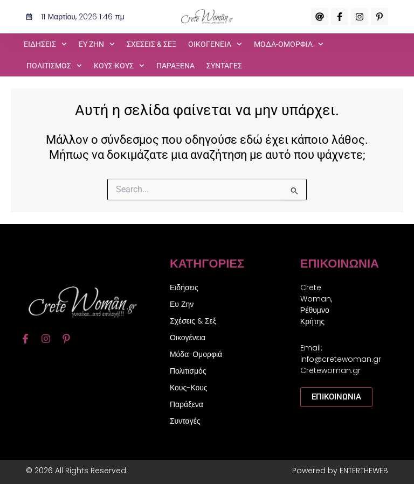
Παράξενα (175, 65)
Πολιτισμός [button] (54, 66)
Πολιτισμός (188, 371)
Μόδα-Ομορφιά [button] (288, 44)
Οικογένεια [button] (215, 44)
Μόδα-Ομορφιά (196, 354)
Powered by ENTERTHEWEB (340, 470)
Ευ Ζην (182, 304)
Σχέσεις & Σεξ (151, 44)
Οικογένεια (187, 337)
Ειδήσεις (184, 287)
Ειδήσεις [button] (45, 44)
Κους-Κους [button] (119, 66)
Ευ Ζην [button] (97, 44)
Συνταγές (224, 65)
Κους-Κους (189, 387)
